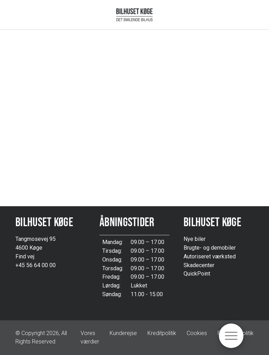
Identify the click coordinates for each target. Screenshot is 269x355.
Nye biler (195, 239)
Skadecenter (199, 265)
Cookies (197, 333)
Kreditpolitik (161, 333)
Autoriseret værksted (210, 256)
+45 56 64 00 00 (35, 265)
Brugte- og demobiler (210, 247)
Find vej (24, 256)
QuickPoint (197, 273)
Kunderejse (123, 333)
